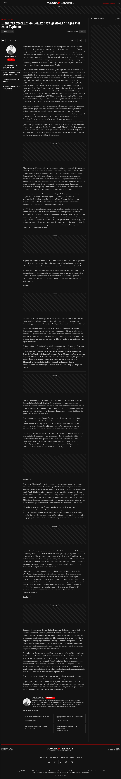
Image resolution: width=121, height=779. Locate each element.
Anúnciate (72, 757)
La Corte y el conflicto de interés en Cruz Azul (37, 717)
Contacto (79, 757)
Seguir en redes (50, 698)
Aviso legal (53, 757)
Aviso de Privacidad (62, 757)
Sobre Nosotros (43, 757)
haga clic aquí (70, 772)
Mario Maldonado (7, 32)
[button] (72, 41)
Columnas (82, 32)
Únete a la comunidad (109, 3)
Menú (4, 3)
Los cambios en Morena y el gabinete (36, 726)
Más (117, 18)
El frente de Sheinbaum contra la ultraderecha (67, 727)
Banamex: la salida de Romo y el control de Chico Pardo (70, 717)
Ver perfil (11, 59)
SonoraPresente (60, 2)
